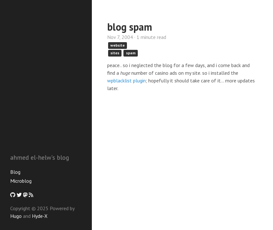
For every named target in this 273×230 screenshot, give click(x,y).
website (117, 45)
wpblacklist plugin (126, 80)
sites (114, 52)
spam (131, 52)
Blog (15, 172)
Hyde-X (40, 216)
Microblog (21, 181)
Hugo (16, 216)
